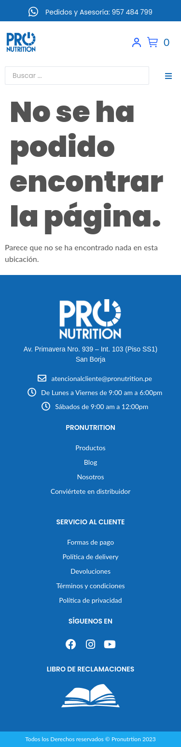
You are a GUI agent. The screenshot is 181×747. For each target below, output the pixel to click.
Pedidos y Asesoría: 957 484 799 (99, 12)
